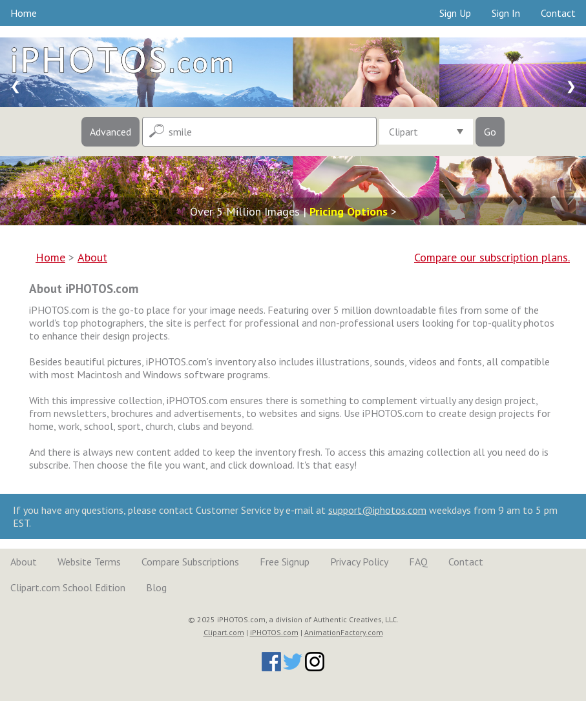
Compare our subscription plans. (492, 257)
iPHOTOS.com (274, 632)
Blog (156, 587)
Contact (558, 12)
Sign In (506, 12)
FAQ (418, 561)
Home (23, 12)
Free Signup (284, 561)
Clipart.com (224, 632)
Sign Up (455, 12)
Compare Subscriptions (190, 561)
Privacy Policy (359, 561)
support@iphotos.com (377, 509)
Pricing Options (348, 211)
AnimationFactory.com (343, 632)
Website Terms (89, 561)
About (23, 561)
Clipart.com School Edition (67, 587)
